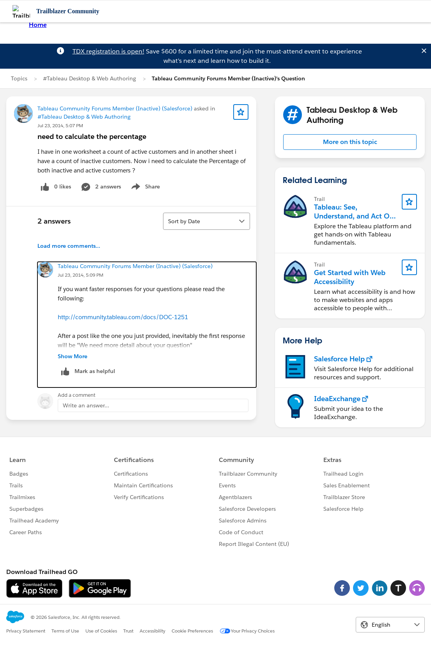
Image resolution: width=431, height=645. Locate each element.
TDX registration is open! (108, 51)
